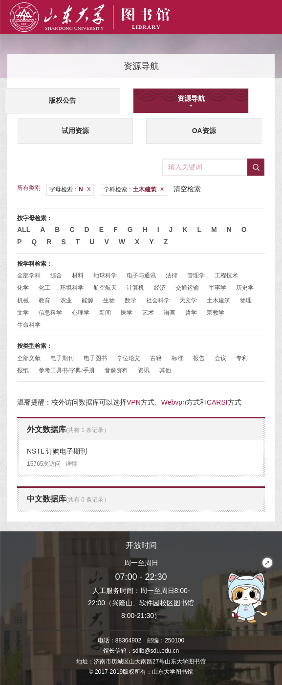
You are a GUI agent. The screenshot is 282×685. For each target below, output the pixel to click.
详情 (71, 463)
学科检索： (134, 189)
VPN (134, 402)
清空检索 (187, 189)
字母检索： (70, 189)
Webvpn (173, 402)
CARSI (217, 402)
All (23, 229)
